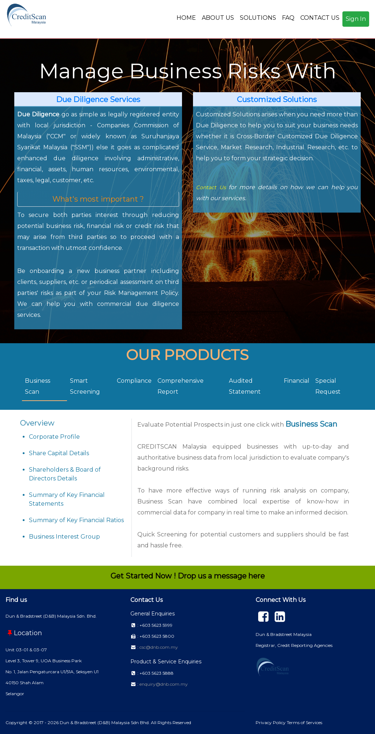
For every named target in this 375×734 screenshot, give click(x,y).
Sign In (356, 18)
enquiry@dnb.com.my (164, 684)
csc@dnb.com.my (159, 647)
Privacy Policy (271, 722)
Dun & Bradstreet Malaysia (284, 634)
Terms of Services (304, 722)
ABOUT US (218, 17)
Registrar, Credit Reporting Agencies (294, 645)
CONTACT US (319, 17)
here (256, 576)
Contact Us (211, 187)
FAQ (288, 17)
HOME (186, 17)
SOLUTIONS (258, 17)
